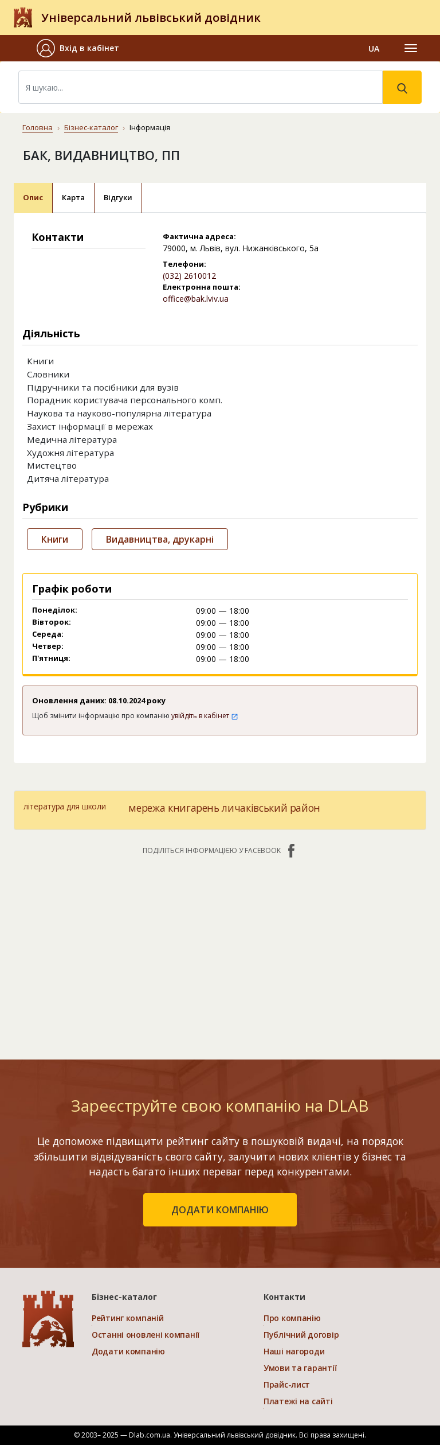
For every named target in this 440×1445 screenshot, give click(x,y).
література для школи (64, 806)
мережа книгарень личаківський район (224, 808)
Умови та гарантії (300, 1367)
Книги (54, 539)
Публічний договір (301, 1334)
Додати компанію (128, 1351)
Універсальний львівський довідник (151, 17)
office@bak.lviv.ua (196, 298)
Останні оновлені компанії (145, 1334)
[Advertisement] (220, 951)
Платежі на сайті (298, 1401)
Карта (73, 197)
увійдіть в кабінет (204, 715)
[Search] (200, 87)
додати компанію (220, 1209)
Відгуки (118, 197)
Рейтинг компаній (128, 1317)
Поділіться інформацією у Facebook (220, 851)
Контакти (284, 1296)
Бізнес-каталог (91, 127)
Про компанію (292, 1317)
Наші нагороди (294, 1351)
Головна (37, 127)
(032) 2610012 (189, 275)
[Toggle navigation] (411, 48)
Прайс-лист (287, 1384)
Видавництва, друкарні (160, 539)
